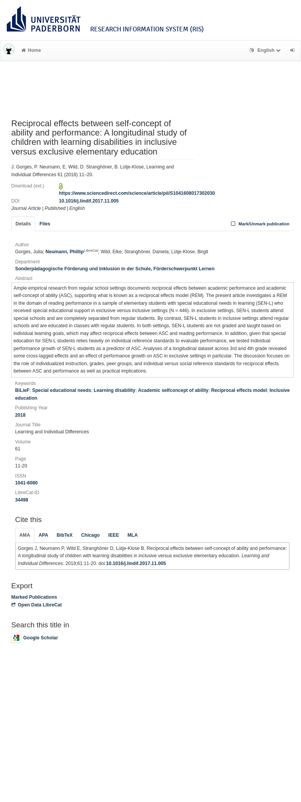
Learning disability (114, 390)
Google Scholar (34, 638)
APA (43, 535)
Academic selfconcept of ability (173, 390)
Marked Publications (34, 597)
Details (23, 224)
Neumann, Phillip (72, 251)
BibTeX (65, 535)
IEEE (113, 535)
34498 (21, 500)
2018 (20, 415)
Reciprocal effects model (239, 390)
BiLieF (22, 390)
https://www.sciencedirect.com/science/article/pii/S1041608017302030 (137, 193)
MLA (133, 535)
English (266, 50)
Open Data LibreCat (36, 605)
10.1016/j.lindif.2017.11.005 (88, 201)
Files (44, 224)
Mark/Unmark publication (259, 224)
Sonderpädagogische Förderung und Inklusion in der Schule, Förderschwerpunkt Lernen (114, 268)
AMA (24, 535)
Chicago (90, 535)
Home (31, 50)
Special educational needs (61, 390)
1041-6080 (26, 483)
